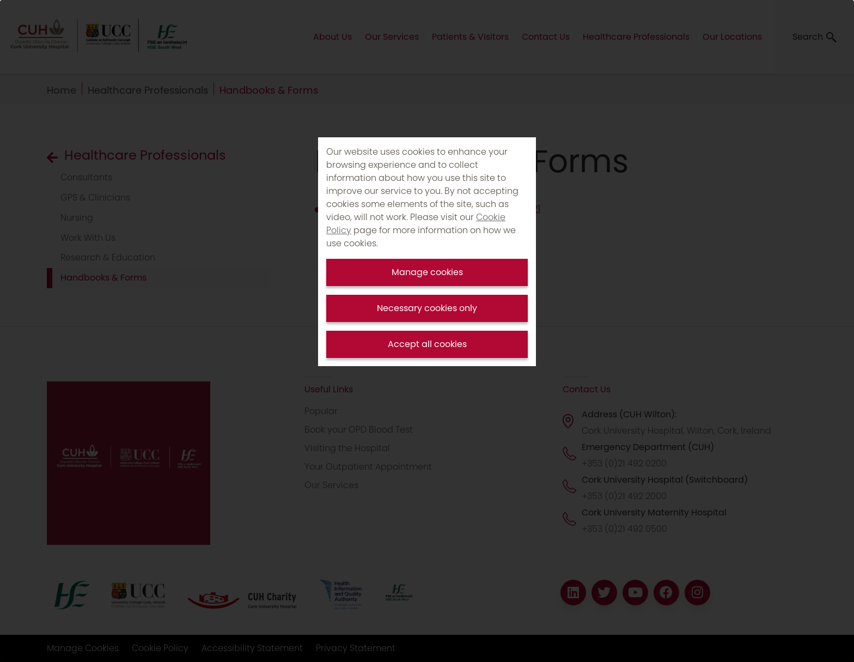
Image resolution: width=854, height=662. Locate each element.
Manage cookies (427, 272)
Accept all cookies (427, 344)
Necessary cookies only (427, 308)
